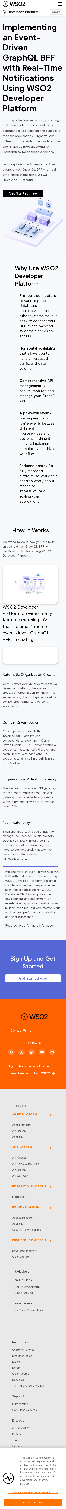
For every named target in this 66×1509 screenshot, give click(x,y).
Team (15, 1440)
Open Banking (24, 1292)
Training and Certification (28, 1385)
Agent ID (17, 1136)
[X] (21, 1052)
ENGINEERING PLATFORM (29, 1240)
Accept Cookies (33, 1502)
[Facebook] (11, 1052)
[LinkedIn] (31, 1052)
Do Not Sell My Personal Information (33, 1492)
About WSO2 (20, 1428)
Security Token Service (26, 1229)
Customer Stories (23, 1349)
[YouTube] (42, 1052)
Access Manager (22, 1217)
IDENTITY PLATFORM (26, 1207)
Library (16, 1367)
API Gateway (20, 1175)
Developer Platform (24, 1250)
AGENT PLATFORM (24, 1114)
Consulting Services (24, 1409)
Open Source (20, 1373)
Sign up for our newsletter (28, 1066)
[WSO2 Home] (14, 4)
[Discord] (52, 1052)
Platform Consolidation (29, 1310)
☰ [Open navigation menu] (60, 4)
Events (16, 1361)
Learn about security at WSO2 (31, 1073)
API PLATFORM (22, 1147)
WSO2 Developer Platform (23, 880)
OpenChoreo (20, 1256)
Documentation (22, 1355)
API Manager (19, 1157)
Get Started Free (23, 193)
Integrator (18, 1196)
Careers (17, 1446)
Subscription (20, 1403)
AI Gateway (19, 1130)
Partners (17, 1434)
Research (18, 1379)
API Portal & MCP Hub (26, 1163)
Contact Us (21, 1030)
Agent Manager (21, 1124)
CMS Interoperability (27, 1286)
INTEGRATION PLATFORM (29, 1186)
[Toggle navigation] (56, 12)
